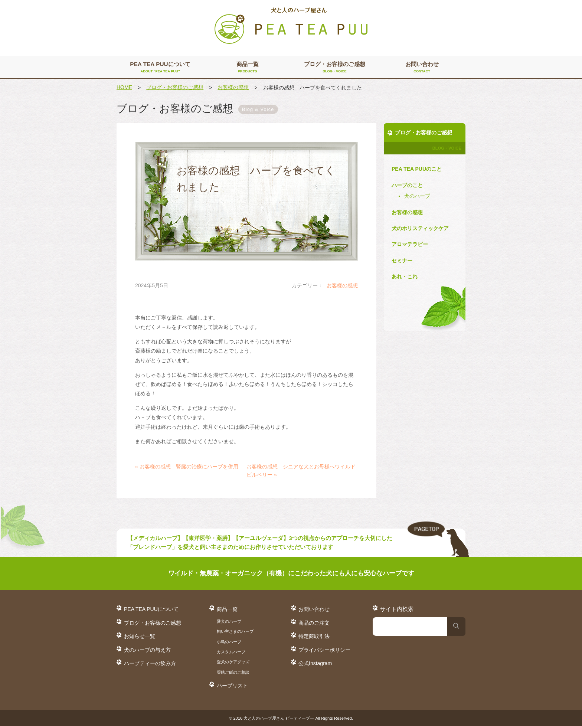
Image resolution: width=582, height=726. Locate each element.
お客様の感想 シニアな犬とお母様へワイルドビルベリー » (301, 471)
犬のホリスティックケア (420, 228)
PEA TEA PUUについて (160, 68)
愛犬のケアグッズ (233, 662)
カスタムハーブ (231, 652)
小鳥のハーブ (229, 642)
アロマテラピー (410, 244)
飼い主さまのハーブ (235, 631)
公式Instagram (315, 663)
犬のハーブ (417, 196)
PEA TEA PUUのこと (417, 169)
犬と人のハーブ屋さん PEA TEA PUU (291, 26)
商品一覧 (247, 68)
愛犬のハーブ (229, 621)
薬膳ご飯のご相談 (233, 672)
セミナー (402, 261)
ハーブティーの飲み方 (150, 663)
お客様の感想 (233, 87)
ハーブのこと (407, 185)
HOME (124, 87)
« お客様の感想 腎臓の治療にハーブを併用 (186, 467)
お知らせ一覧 (139, 636)
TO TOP (438, 539)
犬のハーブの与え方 (147, 650)
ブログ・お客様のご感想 (334, 68)
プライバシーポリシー (324, 650)
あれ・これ (405, 276)
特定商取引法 (314, 636)
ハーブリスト (232, 686)
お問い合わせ (421, 68)
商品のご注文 (314, 623)
